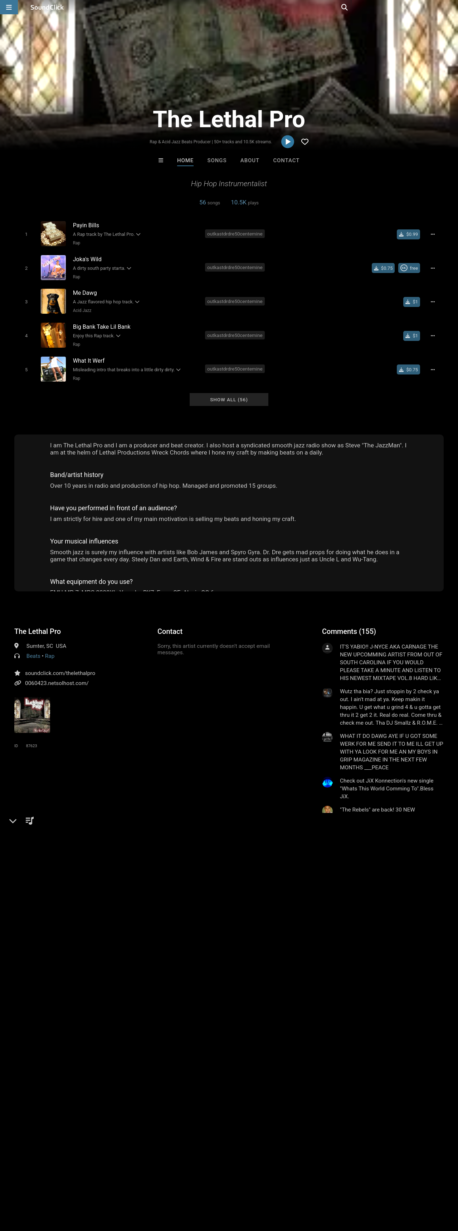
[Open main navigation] (9, 7)
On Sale (251, 1070)
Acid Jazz (81, 307)
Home (185, 160)
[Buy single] (410, 234)
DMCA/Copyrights (133, 1188)
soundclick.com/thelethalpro (60, 667)
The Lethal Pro (37, 625)
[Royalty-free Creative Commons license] (411, 267)
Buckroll (140, 1031)
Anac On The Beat (318, 1031)
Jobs (98, 1188)
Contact (286, 160)
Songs (217, 160)
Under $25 (296, 1070)
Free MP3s (162, 1070)
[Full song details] (435, 234)
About (249, 160)
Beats (33, 649)
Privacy (171, 1188)
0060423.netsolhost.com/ (57, 677)
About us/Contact (63, 1188)
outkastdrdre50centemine (236, 233)
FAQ (30, 1188)
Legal (193, 1188)
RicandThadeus (199, 1031)
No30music (259, 1031)
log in (376, 856)
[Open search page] (451, 7)
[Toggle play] (25, 234)
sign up (350, 856)
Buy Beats (207, 1070)
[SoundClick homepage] (47, 7)
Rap (75, 242)
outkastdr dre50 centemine (49, 901)
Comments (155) (349, 625)
